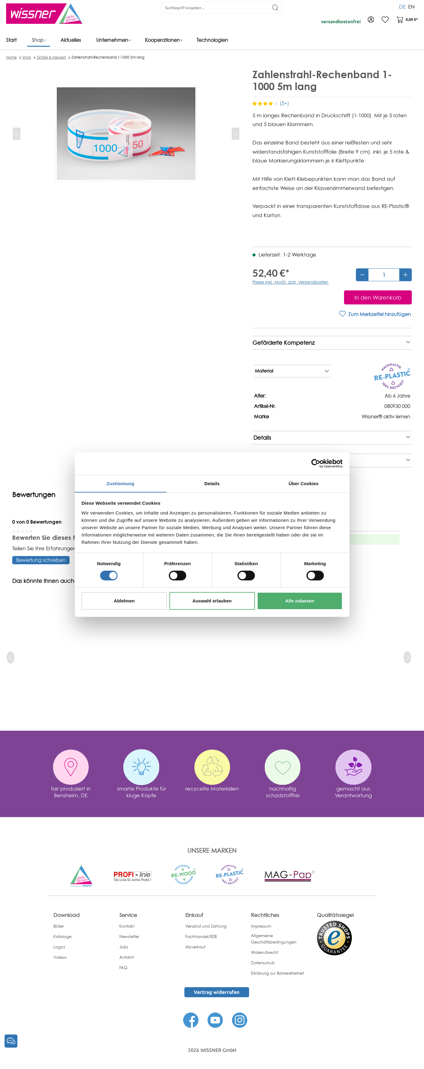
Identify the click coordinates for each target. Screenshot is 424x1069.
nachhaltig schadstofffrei (282, 791)
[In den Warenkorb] (378, 297)
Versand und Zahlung (205, 926)
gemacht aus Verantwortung (353, 791)
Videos (60, 957)
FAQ (123, 967)
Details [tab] (212, 483)
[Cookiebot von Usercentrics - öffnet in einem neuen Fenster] (315, 463)
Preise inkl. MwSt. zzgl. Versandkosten (290, 282)
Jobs (123, 946)
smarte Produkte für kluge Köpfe (141, 791)
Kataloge (62, 936)
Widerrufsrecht (264, 952)
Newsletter (129, 936)
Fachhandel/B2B (201, 936)
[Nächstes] (235, 134)
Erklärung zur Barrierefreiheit (277, 973)
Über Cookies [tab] (304, 483)
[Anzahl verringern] (362, 275)
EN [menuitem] (411, 5)
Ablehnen (124, 601)
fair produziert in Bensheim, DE (71, 791)
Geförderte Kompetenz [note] (331, 343)
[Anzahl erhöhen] (405, 275)
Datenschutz (263, 962)
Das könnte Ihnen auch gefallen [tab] (55, 581)
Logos (59, 946)
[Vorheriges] (16, 134)
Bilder (58, 926)
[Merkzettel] (384, 19)
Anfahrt (126, 957)
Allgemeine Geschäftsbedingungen (273, 938)
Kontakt (126, 926)
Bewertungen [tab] (33, 495)
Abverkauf (195, 946)
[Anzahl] (384, 275)
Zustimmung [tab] (120, 483)
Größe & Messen (51, 57)
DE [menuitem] (402, 5)
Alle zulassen (299, 601)
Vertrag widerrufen (216, 992)
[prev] (10, 657)
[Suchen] (274, 8)
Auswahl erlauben (211, 601)
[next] (407, 657)
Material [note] (292, 371)
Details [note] (331, 438)
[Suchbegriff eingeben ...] (213, 8)
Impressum (261, 926)
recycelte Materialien (212, 788)
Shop (26, 57)
